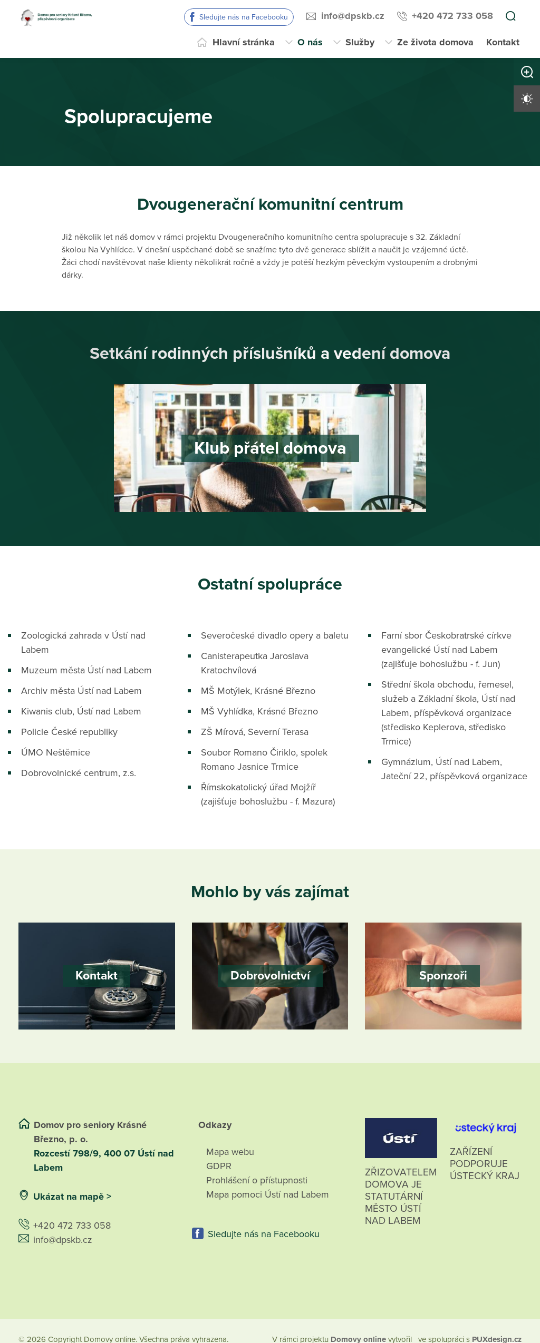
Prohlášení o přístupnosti (256, 1180)
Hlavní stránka (244, 42)
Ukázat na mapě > (72, 1196)
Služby (359, 42)
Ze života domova (435, 42)
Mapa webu (230, 1152)
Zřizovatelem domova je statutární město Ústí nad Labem (401, 1208)
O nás (310, 42)
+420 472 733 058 (452, 16)
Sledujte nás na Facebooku (243, 17)
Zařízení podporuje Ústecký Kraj (484, 1164)
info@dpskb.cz (352, 16)
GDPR (219, 1166)
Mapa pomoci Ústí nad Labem (267, 1194)
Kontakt (502, 42)
